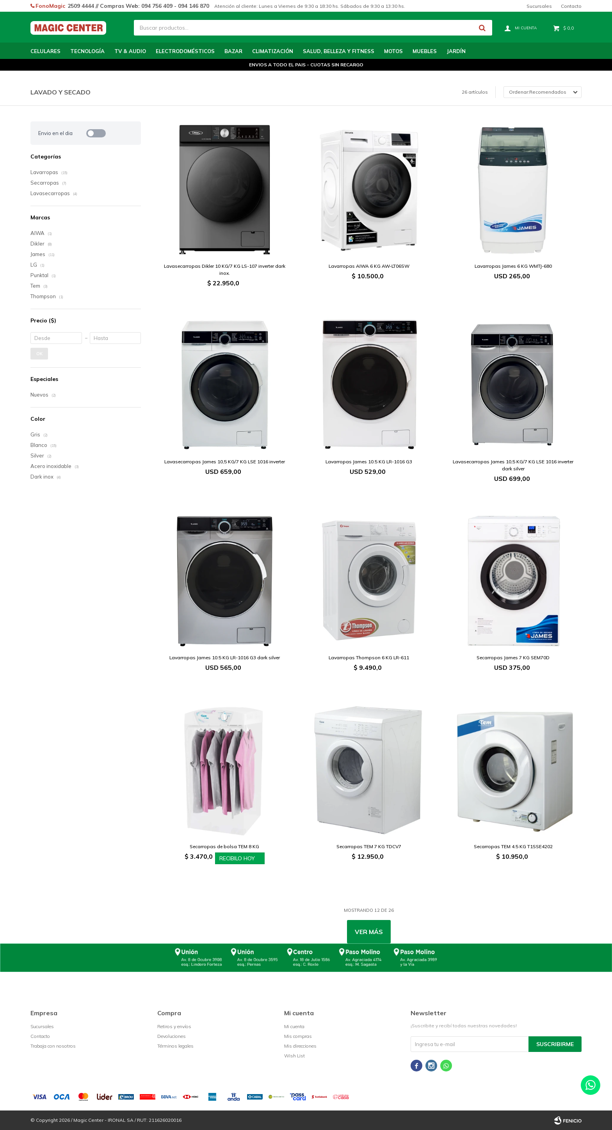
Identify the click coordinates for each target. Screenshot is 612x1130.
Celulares (45, 51)
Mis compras (298, 1036)
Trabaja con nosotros (53, 1046)
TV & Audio (130, 51)
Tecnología (87, 51)
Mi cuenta (294, 1026)
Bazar (233, 51)
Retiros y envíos (174, 1026)
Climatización (272, 51)
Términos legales (175, 1046)
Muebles (425, 51)
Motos (393, 51)
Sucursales (539, 6)
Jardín (456, 51)
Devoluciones (171, 1036)
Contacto (571, 6)
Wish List (294, 1056)
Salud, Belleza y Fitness (338, 51)
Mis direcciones (300, 1046)
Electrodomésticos (185, 51)
